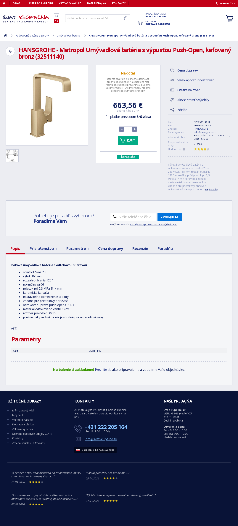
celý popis (211, 189)
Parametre (77, 248)
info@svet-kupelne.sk (101, 439)
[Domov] (6, 3)
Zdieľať (181, 109)
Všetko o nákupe (70, 3)
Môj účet (17, 415)
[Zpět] (10, 51)
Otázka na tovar (188, 90)
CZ (56, 15)
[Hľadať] (97, 18)
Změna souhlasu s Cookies (28, 443)
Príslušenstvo (43, 248)
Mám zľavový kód (23, 410)
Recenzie (140, 248)
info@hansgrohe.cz (205, 132)
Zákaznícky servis (22, 429)
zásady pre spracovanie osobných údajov (153, 224)
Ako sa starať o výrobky (193, 100)
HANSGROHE (201, 128)
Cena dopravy (110, 248)
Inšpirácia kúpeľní (41, 3)
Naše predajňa (96, 3)
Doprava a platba (23, 424)
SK (56, 21)
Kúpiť (131, 140)
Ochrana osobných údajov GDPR (32, 433)
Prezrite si (102, 369)
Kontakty (119, 3)
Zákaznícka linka (157, 15)
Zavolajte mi (169, 217)
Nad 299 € (157, 23)
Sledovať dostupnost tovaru (196, 80)
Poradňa (165, 248)
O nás (16, 3)
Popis (15, 248)
